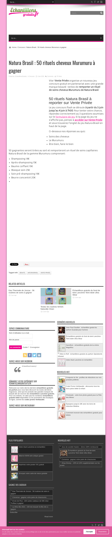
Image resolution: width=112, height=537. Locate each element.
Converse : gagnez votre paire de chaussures (79, 459)
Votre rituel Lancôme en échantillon (79, 360)
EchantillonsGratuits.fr (29, 366)
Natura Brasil (33, 272)
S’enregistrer (35, 347)
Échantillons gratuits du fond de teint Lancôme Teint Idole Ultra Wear (86, 292)
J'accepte (89, 532)
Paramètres (103, 532)
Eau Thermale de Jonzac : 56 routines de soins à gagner (21, 291)
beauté (22, 272)
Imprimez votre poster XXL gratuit (31, 465)
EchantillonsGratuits (21, 76)
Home (14, 47)
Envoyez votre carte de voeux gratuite (33, 473)
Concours (21, 47)
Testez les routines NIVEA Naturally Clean (52, 308)
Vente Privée (45, 272)
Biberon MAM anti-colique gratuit (31, 456)
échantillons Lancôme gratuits (42, 394)
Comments (50, 76)
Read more (49, 517)
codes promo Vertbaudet (34, 400)
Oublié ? (26, 347)
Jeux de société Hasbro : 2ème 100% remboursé (80, 447)
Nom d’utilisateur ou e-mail (19, 333)
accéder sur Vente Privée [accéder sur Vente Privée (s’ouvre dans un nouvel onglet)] (88, 120)
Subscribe (14, 512)
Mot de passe (14, 340)
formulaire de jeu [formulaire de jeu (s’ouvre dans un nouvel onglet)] (65, 117)
